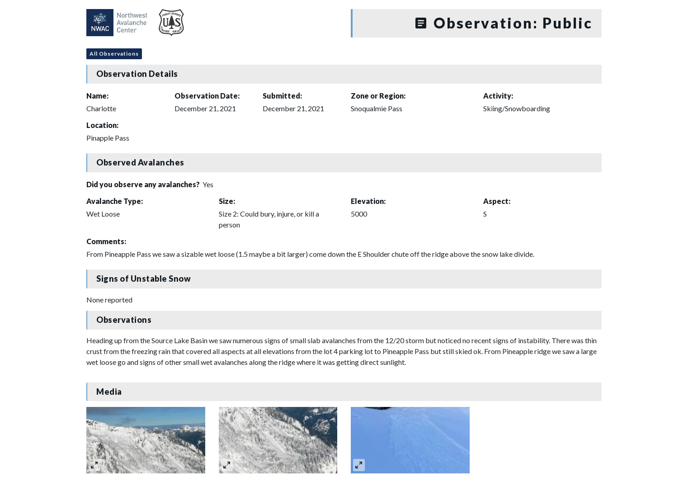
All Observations (114, 53)
